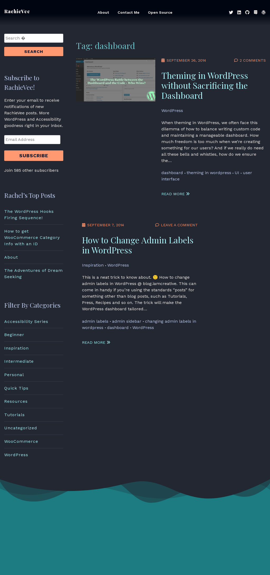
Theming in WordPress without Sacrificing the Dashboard (204, 85)
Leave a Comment (179, 225)
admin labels (95, 321)
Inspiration (93, 265)
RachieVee (17, 11)
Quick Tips (16, 388)
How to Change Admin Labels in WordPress (138, 244)
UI (237, 172)
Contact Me (128, 12)
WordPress (172, 110)
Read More (175, 194)
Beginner (14, 334)
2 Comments (253, 60)
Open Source (160, 12)
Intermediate (19, 361)
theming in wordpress (209, 172)
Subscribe (33, 155)
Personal (14, 374)
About (103, 12)
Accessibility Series (26, 321)
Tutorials (14, 414)
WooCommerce (21, 441)
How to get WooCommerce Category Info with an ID (32, 237)
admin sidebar (126, 321)
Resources (16, 401)
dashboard (172, 172)
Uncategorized (20, 427)
